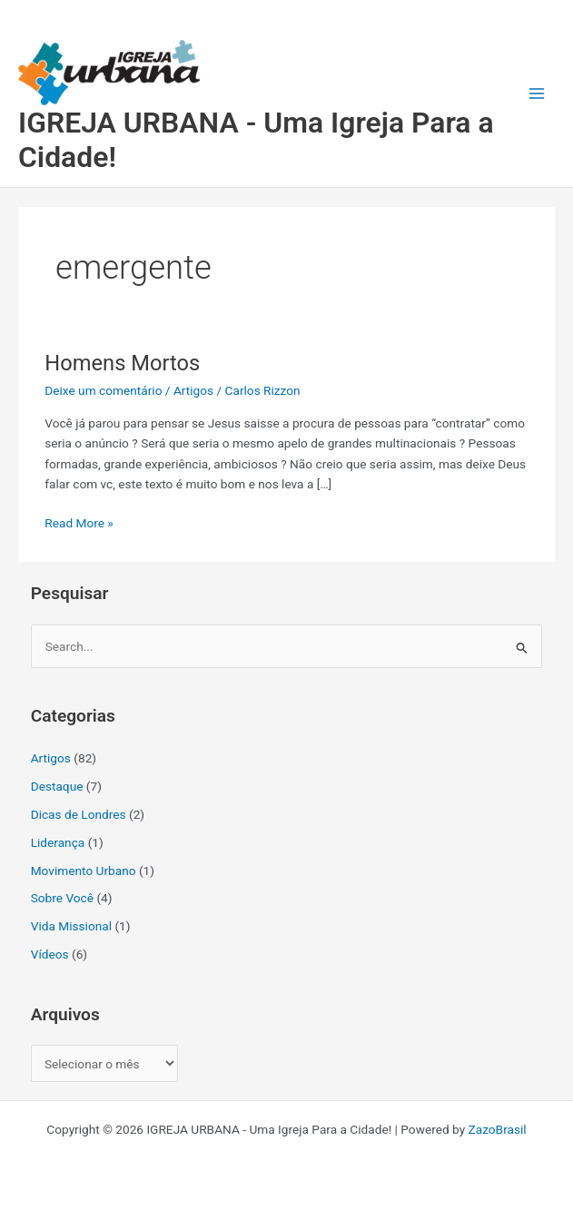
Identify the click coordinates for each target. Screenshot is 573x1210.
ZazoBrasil (498, 1129)
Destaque (57, 786)
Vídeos (50, 954)
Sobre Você (62, 897)
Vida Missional (71, 926)
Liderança (58, 842)
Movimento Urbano (83, 870)
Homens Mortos (122, 363)
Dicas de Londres (78, 814)
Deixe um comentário (103, 390)
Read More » (79, 521)
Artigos (193, 390)
